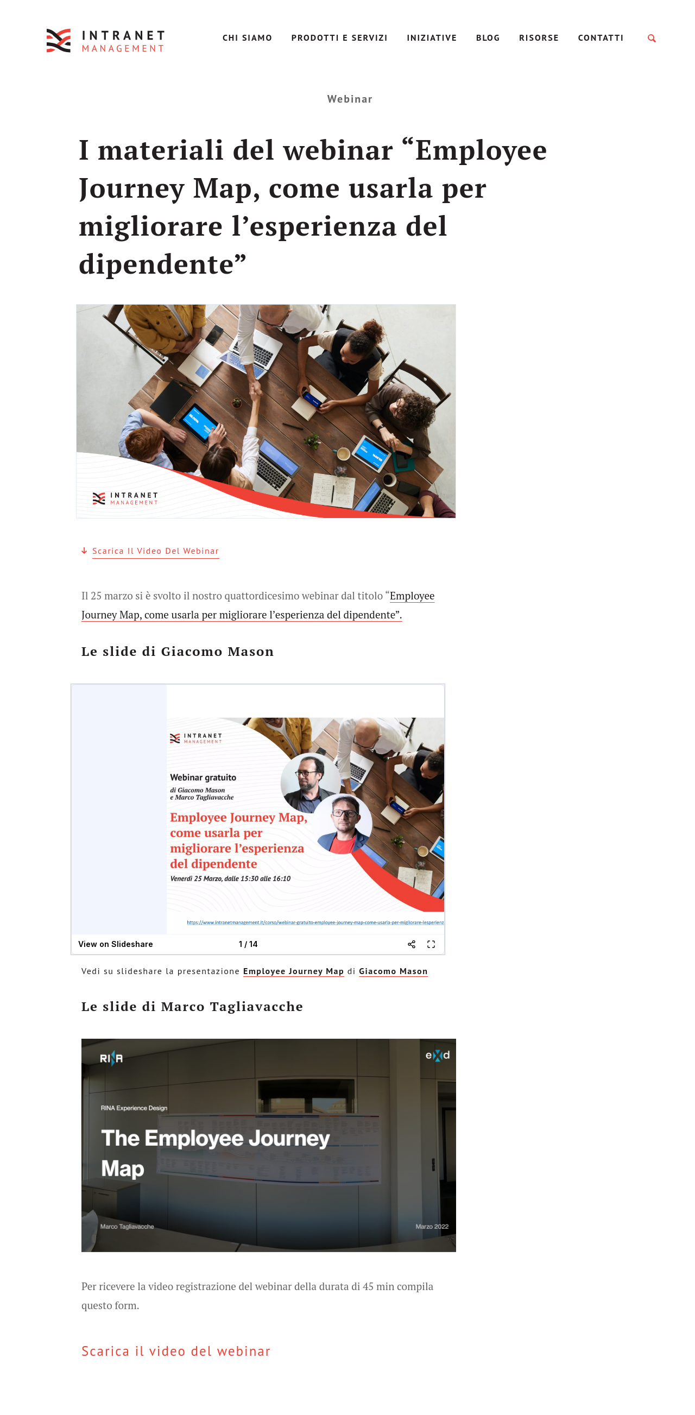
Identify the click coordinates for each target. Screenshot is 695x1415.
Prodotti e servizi (340, 37)
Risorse (539, 37)
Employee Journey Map (293, 970)
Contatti (601, 37)
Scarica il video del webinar (155, 550)
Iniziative (432, 37)
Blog (488, 37)
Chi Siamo (248, 37)
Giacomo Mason (393, 970)
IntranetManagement (106, 40)
